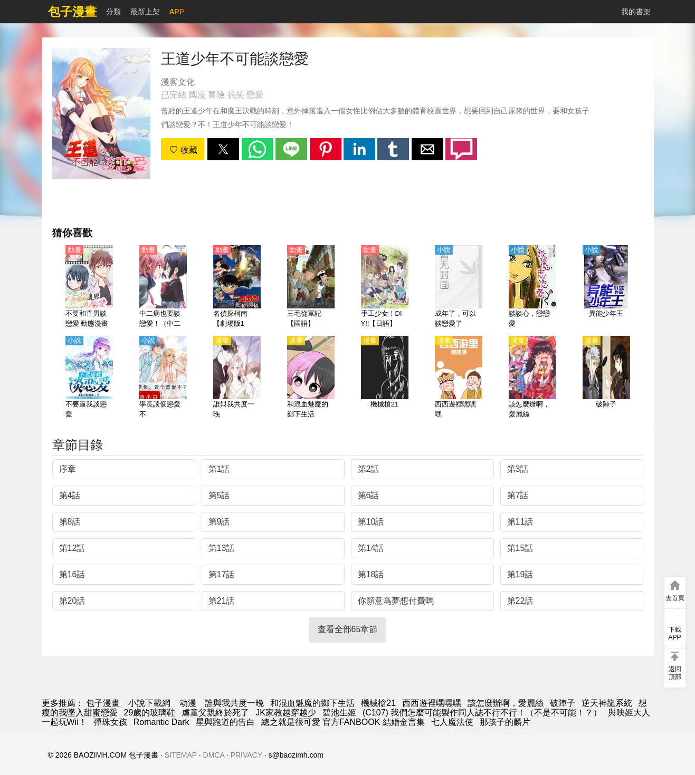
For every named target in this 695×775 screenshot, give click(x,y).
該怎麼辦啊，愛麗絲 (506, 703)
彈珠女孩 (110, 722)
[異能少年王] (606, 287)
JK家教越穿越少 (285, 712)
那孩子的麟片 (505, 722)
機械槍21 (378, 703)
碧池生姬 (339, 712)
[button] (223, 149)
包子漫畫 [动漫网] (103, 703)
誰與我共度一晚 (234, 703)
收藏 (183, 150)
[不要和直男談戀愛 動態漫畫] (89, 287)
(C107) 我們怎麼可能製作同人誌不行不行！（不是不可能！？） (482, 712)
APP (177, 11)
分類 (113, 11)
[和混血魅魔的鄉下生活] (311, 378)
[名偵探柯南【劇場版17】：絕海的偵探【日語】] (237, 287)
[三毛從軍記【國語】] (311, 287)
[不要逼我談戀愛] (89, 378)
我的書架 (636, 11)
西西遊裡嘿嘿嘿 (431, 703)
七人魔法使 (452, 722)
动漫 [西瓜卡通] (187, 703)
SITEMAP (181, 755)
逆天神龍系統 (607, 703)
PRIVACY (246, 755)
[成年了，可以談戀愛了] (458, 287)
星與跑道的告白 (225, 722)
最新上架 (145, 11)
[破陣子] (606, 378)
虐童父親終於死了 (215, 712)
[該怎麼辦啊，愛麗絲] (532, 378)
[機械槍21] (384, 378)
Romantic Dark (161, 722)
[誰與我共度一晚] (237, 378)
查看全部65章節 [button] (348, 629)
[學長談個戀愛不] (163, 378)
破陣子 (562, 703)
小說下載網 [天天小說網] (149, 703)
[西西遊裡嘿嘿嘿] (458, 378)
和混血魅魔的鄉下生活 (312, 703)
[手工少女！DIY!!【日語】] (384, 287)
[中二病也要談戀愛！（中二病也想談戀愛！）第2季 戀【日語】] (163, 287)
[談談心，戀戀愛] (532, 287)
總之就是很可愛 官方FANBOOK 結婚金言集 (343, 722)
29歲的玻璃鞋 (150, 712)
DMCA (213, 755)
